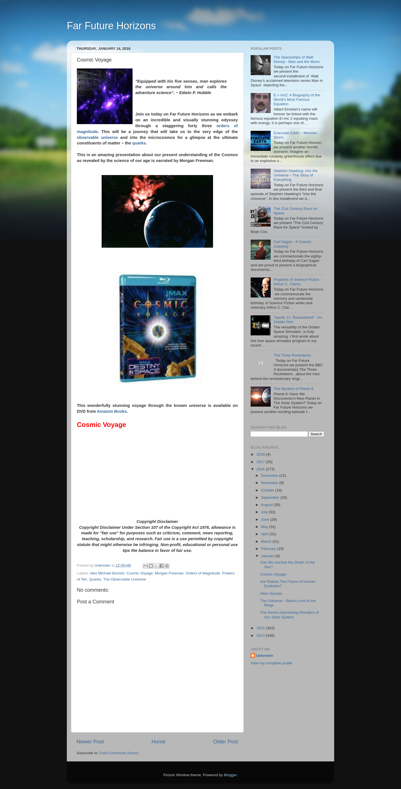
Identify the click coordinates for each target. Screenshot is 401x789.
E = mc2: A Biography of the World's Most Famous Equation (296, 99)
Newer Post (90, 741)
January (268, 556)
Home (158, 741)
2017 (261, 462)
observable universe (97, 137)
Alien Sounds (271, 593)
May (265, 527)
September (270, 497)
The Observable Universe (124, 579)
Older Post (225, 741)
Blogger (230, 775)
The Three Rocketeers (292, 355)
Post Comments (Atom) (119, 753)
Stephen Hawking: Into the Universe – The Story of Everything (295, 175)
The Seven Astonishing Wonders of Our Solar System (289, 614)
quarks (139, 143)
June (265, 519)
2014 (261, 635)
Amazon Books (112, 411)
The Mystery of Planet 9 (293, 389)
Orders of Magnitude (203, 573)
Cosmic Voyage (140, 573)
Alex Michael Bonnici (107, 573)
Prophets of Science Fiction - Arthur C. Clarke (297, 281)
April (265, 534)
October (268, 490)
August (267, 505)
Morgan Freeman (169, 573)
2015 (261, 628)
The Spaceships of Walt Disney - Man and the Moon (296, 59)
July (265, 512)
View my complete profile (271, 663)
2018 (261, 454)
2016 (261, 469)
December (270, 475)
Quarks (95, 579)
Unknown (264, 655)
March (266, 541)
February (269, 549)
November (270, 483)
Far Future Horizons (111, 25)
